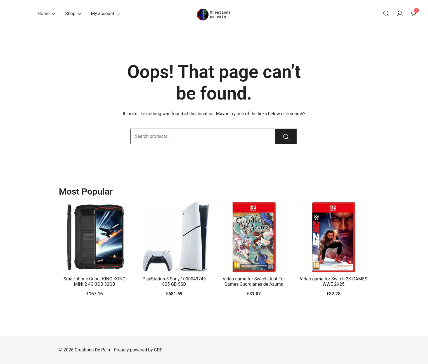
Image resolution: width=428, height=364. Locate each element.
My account (102, 13)
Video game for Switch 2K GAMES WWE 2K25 (333, 281)
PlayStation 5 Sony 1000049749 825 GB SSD (174, 281)
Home (43, 13)
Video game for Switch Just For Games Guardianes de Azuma (254, 281)
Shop (70, 13)
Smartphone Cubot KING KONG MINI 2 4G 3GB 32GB (94, 281)
